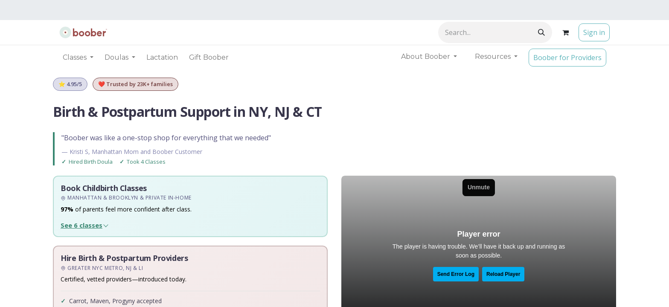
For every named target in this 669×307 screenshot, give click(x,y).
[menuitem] (162, 57)
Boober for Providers (567, 57)
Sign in (594, 32)
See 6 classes (81, 225)
